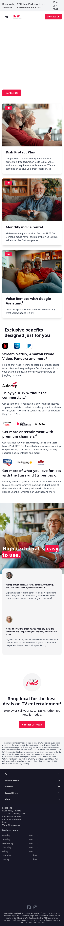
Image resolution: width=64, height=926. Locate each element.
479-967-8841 (55, 6)
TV (6, 774)
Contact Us (53, 16)
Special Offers (11, 793)
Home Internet (12, 780)
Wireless (9, 786)
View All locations (11, 825)
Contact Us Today (32, 724)
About (8, 799)
